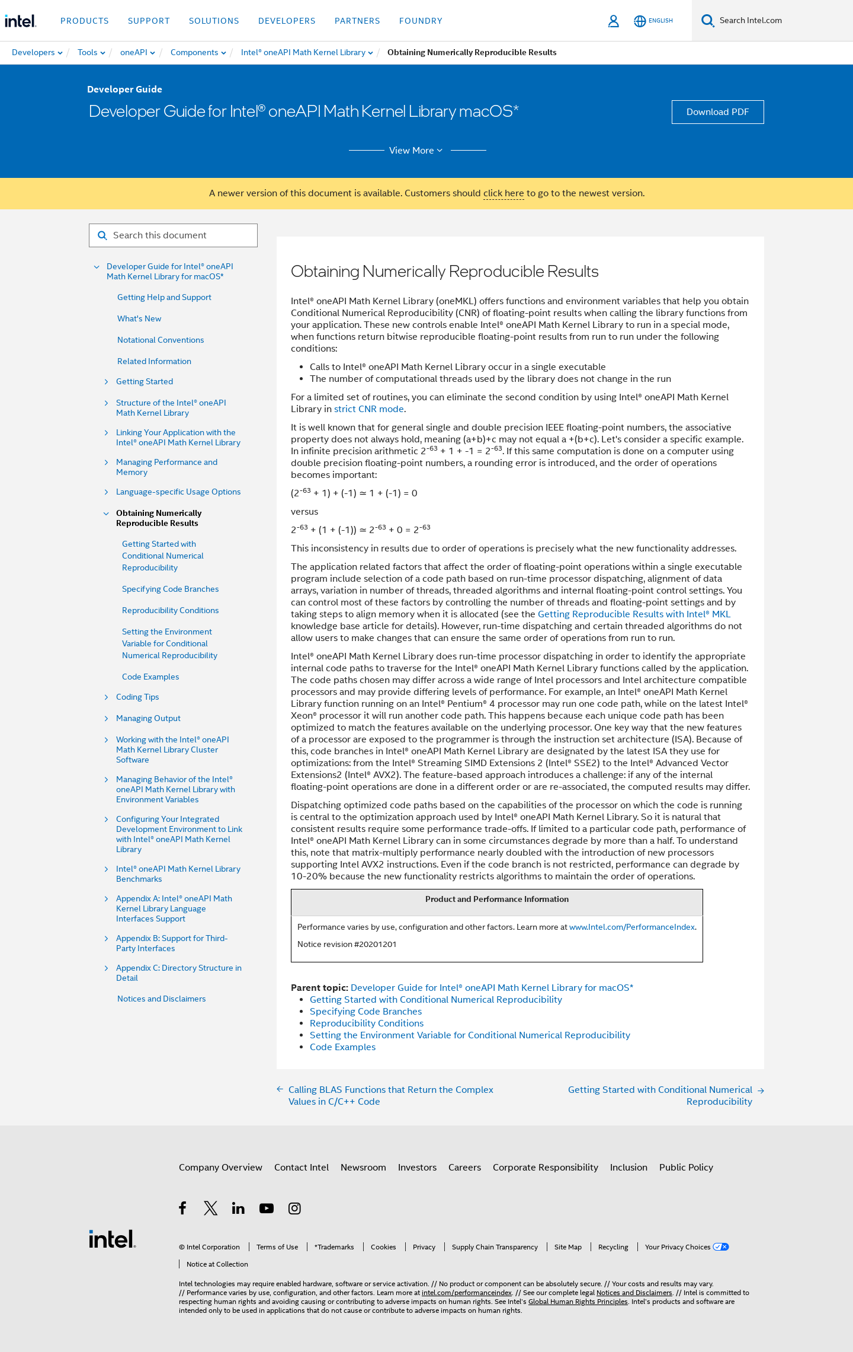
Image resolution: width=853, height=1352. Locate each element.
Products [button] (84, 20)
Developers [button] (287, 20)
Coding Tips (137, 697)
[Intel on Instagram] (295, 1210)
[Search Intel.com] (784, 20)
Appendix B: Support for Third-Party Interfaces (172, 943)
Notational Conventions (160, 339)
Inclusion (628, 1168)
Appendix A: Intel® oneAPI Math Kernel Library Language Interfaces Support (174, 909)
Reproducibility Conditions (170, 610)
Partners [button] (357, 20)
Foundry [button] (421, 20)
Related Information (154, 361)
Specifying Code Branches (170, 588)
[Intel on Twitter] (211, 1210)
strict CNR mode (369, 409)
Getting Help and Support (164, 297)
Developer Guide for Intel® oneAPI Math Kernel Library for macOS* (170, 272)
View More (418, 151)
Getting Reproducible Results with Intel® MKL (634, 614)
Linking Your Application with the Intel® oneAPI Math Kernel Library (178, 438)
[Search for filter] (173, 235)
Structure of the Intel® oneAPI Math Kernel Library (171, 408)
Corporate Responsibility (545, 1168)
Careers (464, 1168)
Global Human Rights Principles (578, 1301)
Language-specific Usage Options (178, 492)
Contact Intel (301, 1168)
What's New (139, 318)
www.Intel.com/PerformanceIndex (632, 926)
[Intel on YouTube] (267, 1210)
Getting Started (144, 382)
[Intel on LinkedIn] (239, 1210)
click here (503, 193)
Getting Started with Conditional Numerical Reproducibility (163, 555)
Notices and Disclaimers (161, 998)
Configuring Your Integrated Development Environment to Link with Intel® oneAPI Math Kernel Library (179, 834)
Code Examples (150, 676)
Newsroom (363, 1168)
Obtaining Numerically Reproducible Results (158, 518)
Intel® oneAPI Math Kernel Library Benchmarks (178, 874)
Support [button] (149, 20)
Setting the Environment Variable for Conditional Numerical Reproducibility (169, 643)
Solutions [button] (214, 20)
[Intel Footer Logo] (112, 1238)
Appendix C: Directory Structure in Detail (179, 973)
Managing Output (148, 718)
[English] (653, 21)
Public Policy (686, 1168)
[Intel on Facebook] (183, 1210)
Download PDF (718, 112)
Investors (417, 1168)
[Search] (708, 20)
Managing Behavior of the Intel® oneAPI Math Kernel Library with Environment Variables (175, 789)
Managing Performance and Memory (166, 467)
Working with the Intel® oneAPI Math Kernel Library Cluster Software (172, 750)
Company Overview (220, 1168)
